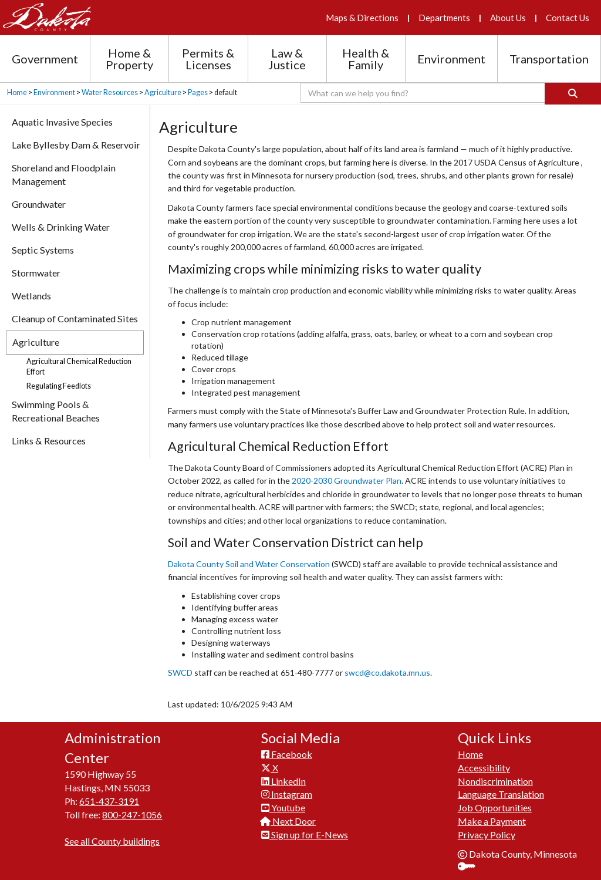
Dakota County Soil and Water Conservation (249, 564)
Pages (198, 92)
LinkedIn (283, 781)
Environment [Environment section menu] (451, 59)
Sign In (471, 867)
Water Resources (110, 92)
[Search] (573, 93)
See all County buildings (112, 841)
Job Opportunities (495, 807)
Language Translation (501, 794)
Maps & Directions (362, 17)
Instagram (286, 794)
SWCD (180, 672)
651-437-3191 (109, 801)
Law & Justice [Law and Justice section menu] (287, 59)
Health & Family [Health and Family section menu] (365, 59)
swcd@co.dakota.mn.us (387, 672)
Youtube (283, 807)
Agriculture (162, 92)
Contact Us (567, 17)
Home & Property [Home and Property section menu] (129, 59)
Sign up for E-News (304, 834)
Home (17, 92)
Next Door (288, 821)
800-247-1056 (132, 814)
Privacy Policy (486, 834)
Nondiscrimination (495, 781)
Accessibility (484, 767)
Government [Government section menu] (45, 59)
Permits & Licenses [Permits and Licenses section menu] (208, 59)
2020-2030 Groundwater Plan (346, 480)
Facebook (286, 754)
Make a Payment (492, 821)
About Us (508, 17)
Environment (54, 92)
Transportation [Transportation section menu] (549, 59)
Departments (444, 17)
